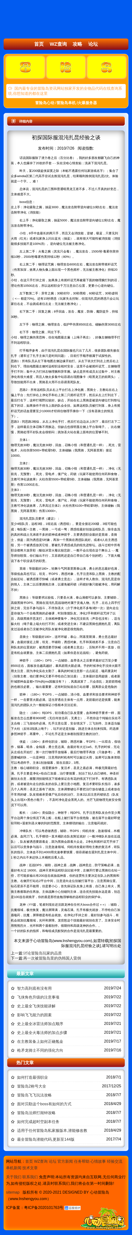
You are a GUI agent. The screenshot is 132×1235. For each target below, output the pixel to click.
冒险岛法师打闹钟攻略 (36, 1113)
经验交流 (114, 1161)
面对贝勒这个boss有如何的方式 (44, 1104)
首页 (39, 44)
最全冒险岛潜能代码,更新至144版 (46, 1139)
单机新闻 (13, 1168)
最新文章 (25, 973)
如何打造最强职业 (32, 1077)
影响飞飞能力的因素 (34, 1015)
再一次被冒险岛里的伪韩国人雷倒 (52, 958)
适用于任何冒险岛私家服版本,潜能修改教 (52, 1130)
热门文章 (25, 1062)
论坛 (93, 44)
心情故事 (98, 1161)
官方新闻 (65, 1161)
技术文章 (30, 1168)
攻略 (77, 44)
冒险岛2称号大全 (31, 1086)
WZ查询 (58, 44)
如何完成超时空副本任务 (38, 1122)
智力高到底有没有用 (34, 988)
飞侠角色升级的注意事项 (38, 997)
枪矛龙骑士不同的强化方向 (40, 1050)
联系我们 (30, 1177)
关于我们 (13, 1177)
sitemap (12, 1192)
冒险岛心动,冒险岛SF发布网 (30, 20)
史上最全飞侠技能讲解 (36, 1006)
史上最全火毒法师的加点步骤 (42, 1033)
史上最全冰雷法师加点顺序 (40, 1024)
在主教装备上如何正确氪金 (40, 1041)
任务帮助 (81, 1161)
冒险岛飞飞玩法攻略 (34, 1095)
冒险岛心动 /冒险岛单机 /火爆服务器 (66, 103)
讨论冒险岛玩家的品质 (42, 953)
